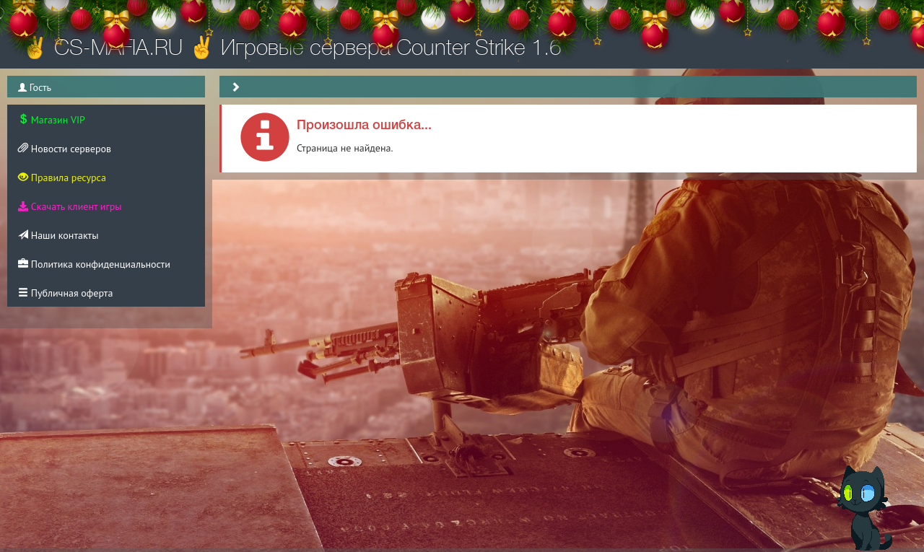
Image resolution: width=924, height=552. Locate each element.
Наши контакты (58, 235)
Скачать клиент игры (69, 206)
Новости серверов (64, 148)
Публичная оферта (65, 292)
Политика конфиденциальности (94, 264)
